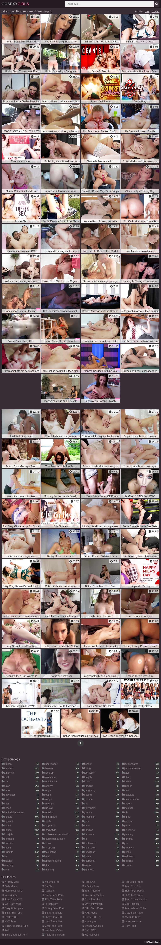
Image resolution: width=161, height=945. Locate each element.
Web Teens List (52, 921)
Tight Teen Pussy (133, 890)
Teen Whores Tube (134, 908)
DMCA (149, 942)
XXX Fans (9, 921)
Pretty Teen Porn (53, 895)
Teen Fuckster (91, 890)
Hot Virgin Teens (132, 882)
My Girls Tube (131, 917)
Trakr (6, 930)
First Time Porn (52, 899)
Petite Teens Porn (53, 934)
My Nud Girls (90, 934)
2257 (157, 942)
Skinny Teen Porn (53, 908)
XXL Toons (89, 912)
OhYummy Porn (92, 904)
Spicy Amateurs (52, 912)
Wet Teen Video (52, 930)
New (147, 11)
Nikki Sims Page (92, 908)
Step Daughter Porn (14, 934)
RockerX (48, 890)
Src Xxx (48, 886)
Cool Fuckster (131, 904)
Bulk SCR (89, 930)
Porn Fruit (129, 926)
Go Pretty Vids (11, 904)
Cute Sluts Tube (132, 912)
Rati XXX (88, 882)
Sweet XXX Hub (92, 926)
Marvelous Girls (12, 890)
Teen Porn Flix (131, 886)
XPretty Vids (10, 882)
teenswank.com (132, 921)
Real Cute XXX (12, 899)
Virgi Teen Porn (52, 926)
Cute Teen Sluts (132, 895)
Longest (155, 11)
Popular (139, 11)
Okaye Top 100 (52, 917)
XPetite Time (90, 886)
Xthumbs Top (51, 882)
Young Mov (9, 895)
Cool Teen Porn (92, 899)
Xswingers (89, 921)
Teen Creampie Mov (134, 899)
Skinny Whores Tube (15, 926)
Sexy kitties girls (12, 908)
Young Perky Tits (93, 895)
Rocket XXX (10, 917)
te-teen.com (50, 904)
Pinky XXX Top (91, 917)
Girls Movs (9, 886)
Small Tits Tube (12, 912)
